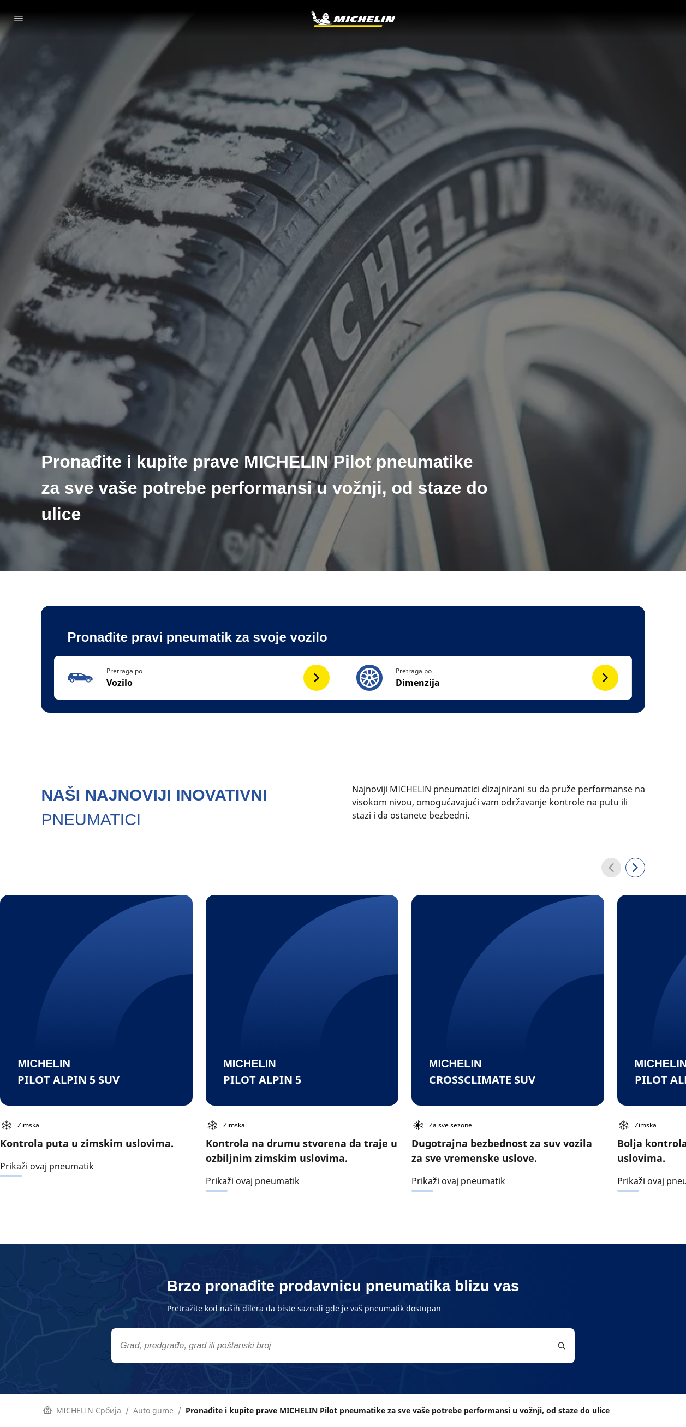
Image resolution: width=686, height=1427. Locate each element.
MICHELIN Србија (82, 1410)
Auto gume (153, 1410)
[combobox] (343, 1345)
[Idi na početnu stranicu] (353, 18)
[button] (198, 678)
